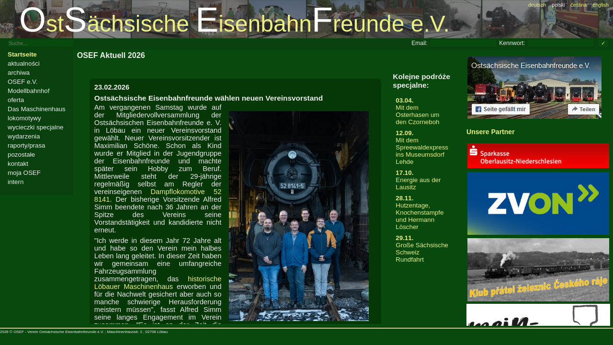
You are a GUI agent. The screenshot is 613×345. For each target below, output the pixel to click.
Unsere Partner (490, 132)
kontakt (18, 163)
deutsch (537, 5)
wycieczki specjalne (35, 127)
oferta (16, 100)
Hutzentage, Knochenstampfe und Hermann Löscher (422, 212)
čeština (578, 5)
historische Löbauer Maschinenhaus (158, 282)
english (600, 5)
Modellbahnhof (28, 90)
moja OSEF (24, 172)
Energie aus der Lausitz (422, 180)
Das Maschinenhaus (37, 109)
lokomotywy (24, 118)
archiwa (19, 72)
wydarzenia (24, 136)
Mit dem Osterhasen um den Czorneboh (422, 111)
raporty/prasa (26, 145)
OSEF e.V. (22, 81)
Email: (419, 43)
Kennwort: (512, 43)
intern (15, 181)
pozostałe (21, 154)
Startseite (22, 54)
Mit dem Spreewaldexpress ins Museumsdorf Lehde (422, 147)
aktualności (24, 63)
